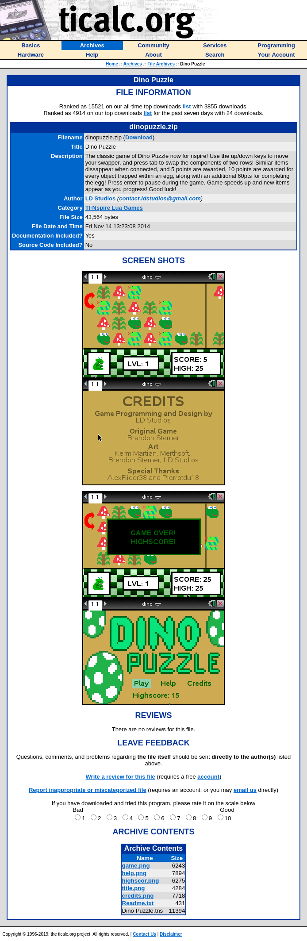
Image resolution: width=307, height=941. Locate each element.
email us (245, 790)
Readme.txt (138, 903)
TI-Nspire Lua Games (114, 207)
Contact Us (144, 934)
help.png (134, 873)
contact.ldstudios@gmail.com (160, 198)
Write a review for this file (120, 776)
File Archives (161, 63)
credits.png (138, 895)
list (187, 106)
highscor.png (140, 880)
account (208, 776)
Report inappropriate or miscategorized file (87, 790)
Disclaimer (171, 934)
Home (112, 63)
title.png (133, 888)
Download (139, 137)
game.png (136, 865)
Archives (132, 63)
